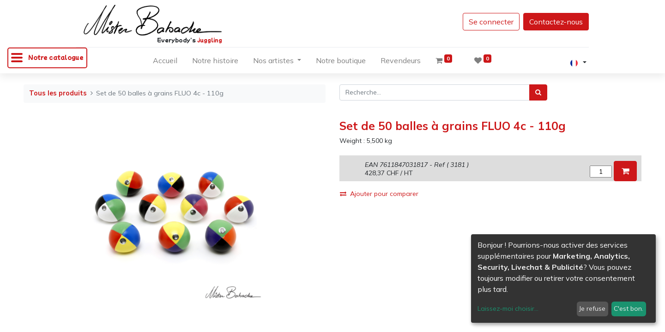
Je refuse (592, 308)
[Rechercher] (538, 92)
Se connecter (491, 21)
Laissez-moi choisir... (508, 308)
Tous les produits (58, 93)
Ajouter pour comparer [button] (379, 194)
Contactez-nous (556, 21)
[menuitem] (165, 62)
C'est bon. (628, 308)
